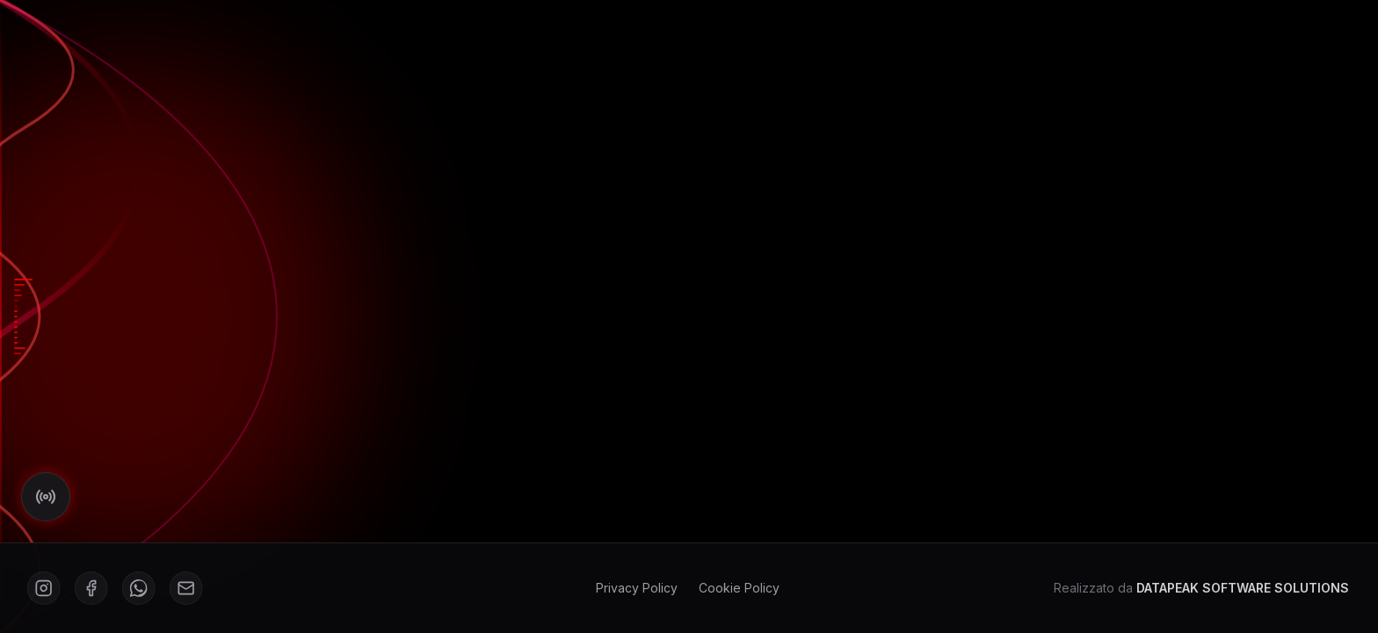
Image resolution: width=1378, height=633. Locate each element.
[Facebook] (88, 588)
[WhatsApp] (136, 588)
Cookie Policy (736, 587)
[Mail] (183, 588)
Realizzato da (1198, 588)
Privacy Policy (634, 587)
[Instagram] (41, 588)
